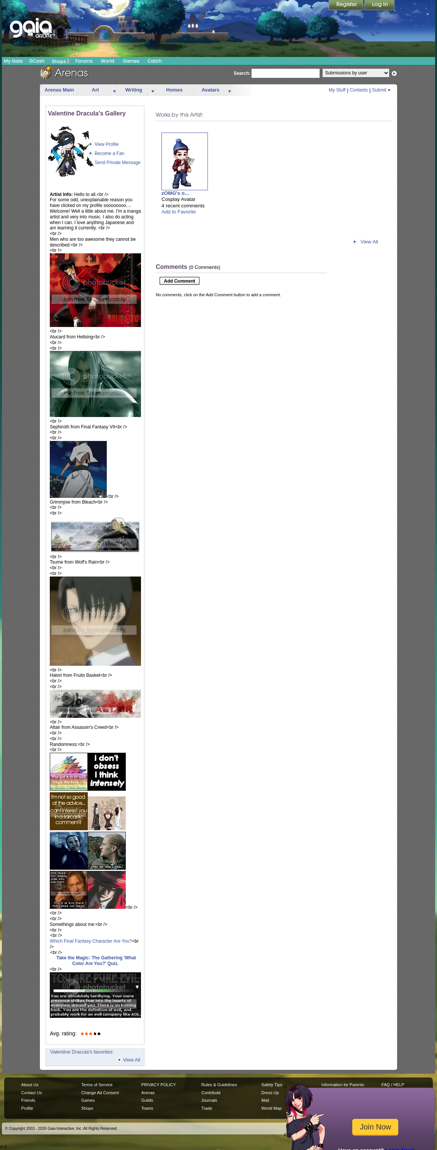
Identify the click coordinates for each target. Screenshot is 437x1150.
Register (346, 5)
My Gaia (13, 61)
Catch (155, 61)
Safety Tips (271, 1084)
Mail (265, 1100)
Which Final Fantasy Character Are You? (91, 941)
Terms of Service (96, 1084)
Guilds (147, 1100)
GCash (37, 61)
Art (95, 90)
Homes (174, 90)
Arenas (148, 1092)
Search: (242, 73)
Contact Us (31, 1092)
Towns (147, 1108)
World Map (271, 1108)
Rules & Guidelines (219, 1084)
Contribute (211, 1092)
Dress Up (270, 1092)
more (114, 90)
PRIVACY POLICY (158, 1084)
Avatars (210, 90)
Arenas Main (59, 90)
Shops (60, 61)
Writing (133, 90)
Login (379, 5)
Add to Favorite (179, 212)
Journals (209, 1100)
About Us (29, 1084)
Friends (28, 1100)
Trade (206, 1108)
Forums (83, 61)
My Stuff (337, 90)
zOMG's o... (175, 193)
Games (131, 61)
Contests (359, 90)
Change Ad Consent (100, 1092)
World (107, 61)
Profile (27, 1108)
